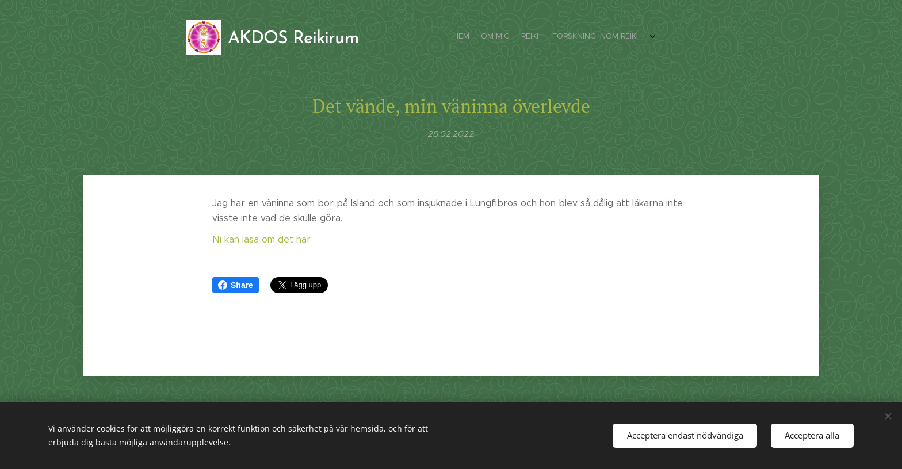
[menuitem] (605, 37)
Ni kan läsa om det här (263, 239)
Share (235, 285)
